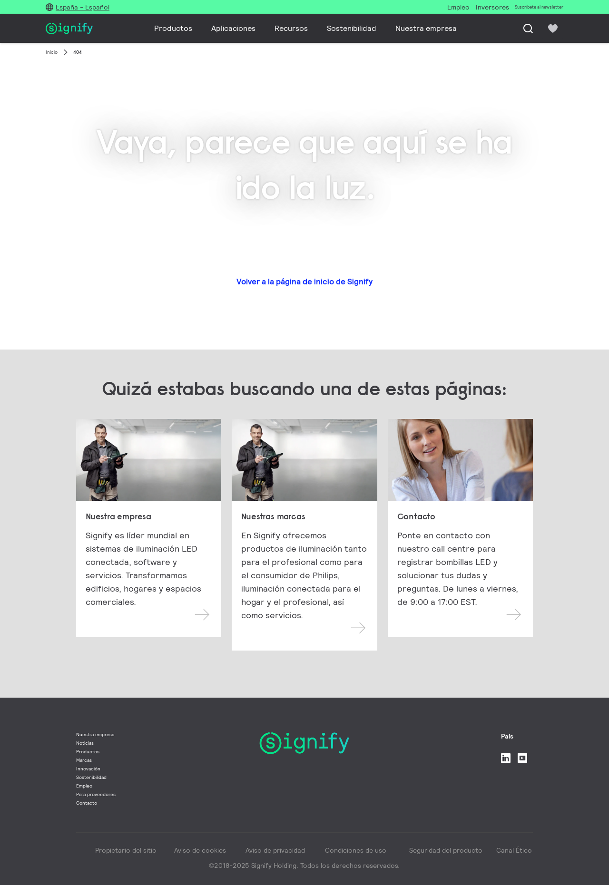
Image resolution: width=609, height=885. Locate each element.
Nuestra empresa (426, 28)
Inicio (52, 52)
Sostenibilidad (351, 28)
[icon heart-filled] (552, 28)
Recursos (291, 28)
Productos (173, 28)
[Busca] (528, 28)
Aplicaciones (233, 28)
